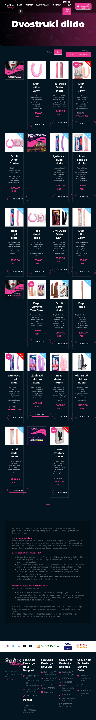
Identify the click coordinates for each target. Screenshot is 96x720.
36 (58, 52)
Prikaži (49, 52)
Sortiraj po (86, 51)
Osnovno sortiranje (78, 54)
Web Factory (9, 679)
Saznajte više (50, 692)
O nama (29, 5)
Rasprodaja (42, 5)
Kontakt (57, 5)
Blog (19, 5)
